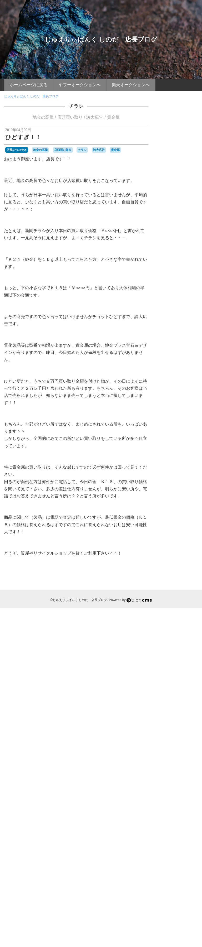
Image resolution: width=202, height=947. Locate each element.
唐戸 (194, 650)
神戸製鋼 (181, 796)
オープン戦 (189, 476)
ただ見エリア (175, 423)
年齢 (176, 704)
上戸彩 (170, 621)
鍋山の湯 (190, 840)
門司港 (183, 849)
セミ (172, 524)
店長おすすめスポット (178, 347)
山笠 (164, 699)
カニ (186, 481)
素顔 (164, 806)
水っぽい (167, 757)
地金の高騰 (43, 117)
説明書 (180, 830)
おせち (180, 394)
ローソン (182, 612)
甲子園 (166, 791)
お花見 (166, 408)
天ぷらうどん (182, 670)
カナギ (176, 481)
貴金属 (113, 117)
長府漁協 (175, 845)
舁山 (186, 811)
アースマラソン (183, 452)
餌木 (172, 881)
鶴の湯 (170, 886)
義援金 (184, 806)
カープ (173, 490)
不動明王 (167, 626)
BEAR (165, 389)
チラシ (76, 106)
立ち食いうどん (184, 801)
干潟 (169, 704)
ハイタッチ (186, 549)
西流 (178, 825)
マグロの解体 (178, 592)
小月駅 (173, 694)
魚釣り (191, 881)
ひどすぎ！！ (23, 137)
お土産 (187, 398)
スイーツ (167, 520)
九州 (175, 631)
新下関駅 (185, 713)
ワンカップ (180, 617)
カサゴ (166, 481)
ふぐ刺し (183, 432)
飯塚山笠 (179, 876)
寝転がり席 (189, 689)
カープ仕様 (187, 490)
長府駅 (187, 845)
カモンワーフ (178, 486)
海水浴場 (182, 767)
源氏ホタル (187, 772)
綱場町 (173, 806)
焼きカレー (177, 781)
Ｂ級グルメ (186, 885)
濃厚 (172, 776)
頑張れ (185, 871)
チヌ (181, 529)
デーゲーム (169, 534)
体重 (172, 636)
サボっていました (181, 515)
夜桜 (169, 665)
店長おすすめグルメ (178, 326)
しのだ (190, 413)
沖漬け (180, 757)
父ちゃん (178, 786)
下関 (180, 621)
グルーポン (187, 500)
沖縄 (189, 757)
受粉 (175, 650)
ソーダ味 (182, 524)
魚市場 (181, 881)
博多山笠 (190, 641)
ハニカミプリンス (174, 553)
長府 (164, 845)
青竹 (169, 871)
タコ (193, 524)
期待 (172, 733)
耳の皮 (176, 811)
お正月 (190, 403)
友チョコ (187, 646)
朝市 (164, 733)
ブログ (167, 572)
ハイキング (169, 549)
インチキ (184, 461)
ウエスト (187, 466)
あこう (186, 389)
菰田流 (185, 816)
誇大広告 (94, 117)
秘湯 (169, 801)
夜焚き (178, 665)
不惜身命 (181, 626)
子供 (169, 675)
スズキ (180, 520)
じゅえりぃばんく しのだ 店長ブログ (101, 39)
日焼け (176, 723)
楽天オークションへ (131, 85)
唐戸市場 (167, 655)
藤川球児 (167, 820)
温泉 (175, 772)
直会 (175, 791)
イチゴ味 (183, 456)
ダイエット (169, 529)
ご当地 (178, 412)
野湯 (179, 840)
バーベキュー (170, 563)
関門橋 (184, 855)
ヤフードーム (176, 602)
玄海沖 (190, 786)
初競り (191, 636)
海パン (170, 767)
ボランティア (182, 587)
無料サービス (185, 776)
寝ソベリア (177, 684)
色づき (170, 816)
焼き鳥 (190, 781)
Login (183, 914)
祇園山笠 (167, 796)
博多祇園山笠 (170, 646)
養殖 (164, 881)
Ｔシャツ (191, 891)
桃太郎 (180, 738)
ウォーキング (174, 471)
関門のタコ (169, 855)
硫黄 (193, 791)
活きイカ (172, 762)
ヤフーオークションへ (80, 85)
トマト (184, 534)
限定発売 (181, 866)
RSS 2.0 (167, 914)
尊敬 (164, 694)
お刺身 (176, 398)
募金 (172, 641)
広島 (184, 704)
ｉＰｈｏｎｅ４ (172, 891)
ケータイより (178, 365)
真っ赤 (184, 791)
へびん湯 (167, 442)
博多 (179, 641)
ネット (190, 544)
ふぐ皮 (192, 437)
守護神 (178, 675)
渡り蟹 (166, 772)
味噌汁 (185, 650)
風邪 (169, 876)
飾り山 (191, 876)
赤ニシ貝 (167, 835)
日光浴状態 (189, 718)
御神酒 (190, 709)
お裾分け (178, 408)
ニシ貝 (180, 544)
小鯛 (182, 694)
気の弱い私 (186, 752)
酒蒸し (170, 840)
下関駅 (190, 621)
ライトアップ (175, 607)
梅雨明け (172, 743)
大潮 (169, 670)
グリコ (173, 500)
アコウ (180, 442)
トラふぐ (185, 539)
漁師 (164, 776)
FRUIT (175, 389)
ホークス (172, 583)
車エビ (181, 834)
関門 (192, 849)
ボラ (169, 587)
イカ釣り (167, 457)
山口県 (191, 694)
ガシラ (167, 495)
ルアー (170, 612)
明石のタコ (186, 728)
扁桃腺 (173, 713)
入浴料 (181, 636)
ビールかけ (187, 568)
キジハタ (181, 495)
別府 (164, 641)
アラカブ (180, 446)
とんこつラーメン (178, 427)
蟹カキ (180, 820)
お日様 (178, 403)
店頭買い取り (70, 117)
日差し (166, 723)
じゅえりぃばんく (174, 418)
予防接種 (185, 631)
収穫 (165, 650)
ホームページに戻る (29, 85)
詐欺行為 (189, 825)
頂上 (176, 871)
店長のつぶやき (17, 149)
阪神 (182, 861)
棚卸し (184, 743)
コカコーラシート (174, 505)
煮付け (166, 786)
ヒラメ (173, 568)
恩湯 (164, 713)
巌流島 (183, 699)
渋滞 (193, 767)
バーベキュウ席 (183, 558)
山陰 (173, 698)
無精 (164, 781)
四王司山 (181, 655)
